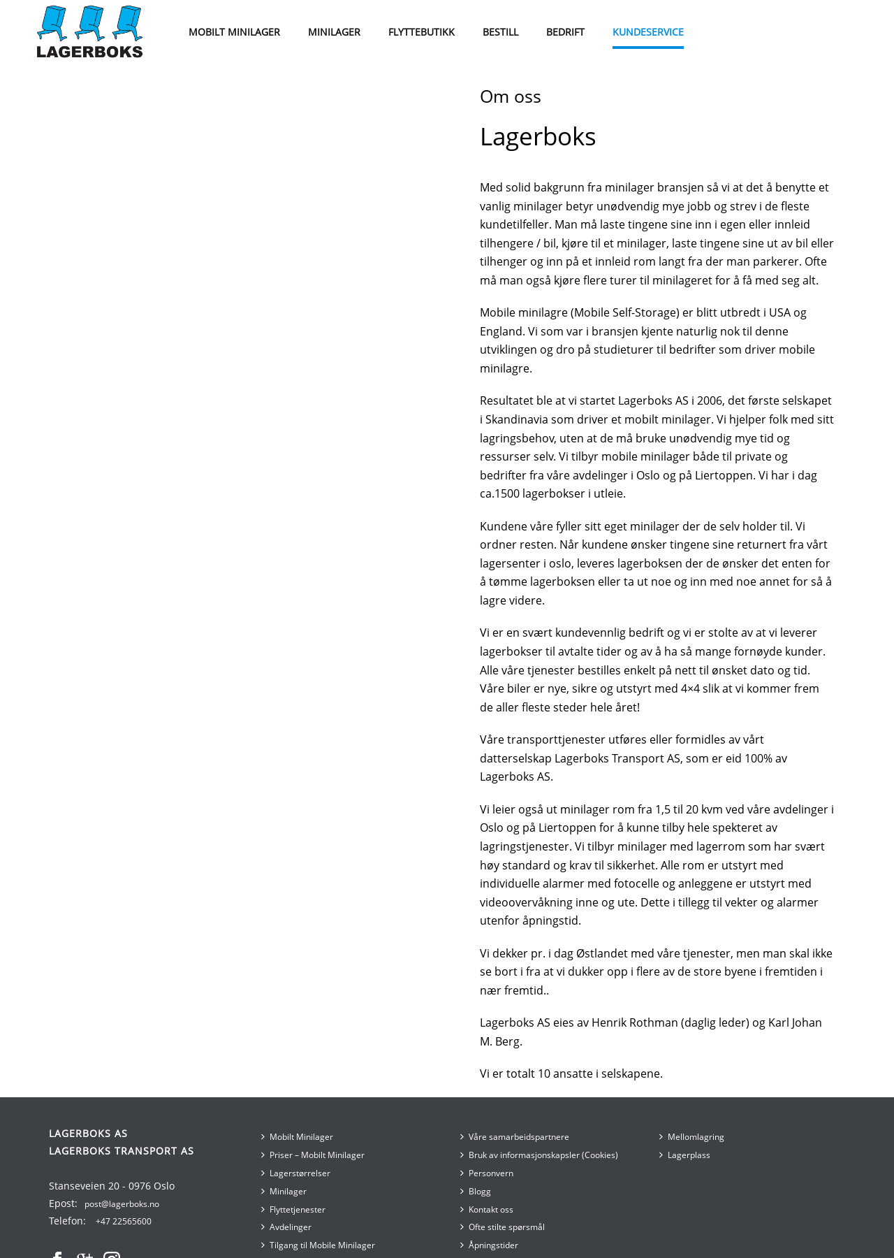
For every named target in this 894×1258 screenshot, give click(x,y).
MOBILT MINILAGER (234, 31)
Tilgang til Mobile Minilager (318, 1245)
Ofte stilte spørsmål (502, 1227)
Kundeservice (648, 31)
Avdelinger (286, 1227)
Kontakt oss (486, 1209)
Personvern (486, 1173)
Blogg (475, 1191)
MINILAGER (334, 31)
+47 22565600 (124, 1221)
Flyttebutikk (421, 31)
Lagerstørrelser (295, 1173)
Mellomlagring (691, 1137)
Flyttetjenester (293, 1209)
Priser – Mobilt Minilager (313, 1155)
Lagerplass (684, 1155)
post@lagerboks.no (122, 1204)
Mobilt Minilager (297, 1137)
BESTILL (500, 31)
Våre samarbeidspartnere (514, 1137)
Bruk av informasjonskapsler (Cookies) (539, 1155)
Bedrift (565, 31)
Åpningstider (489, 1245)
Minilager (284, 1191)
